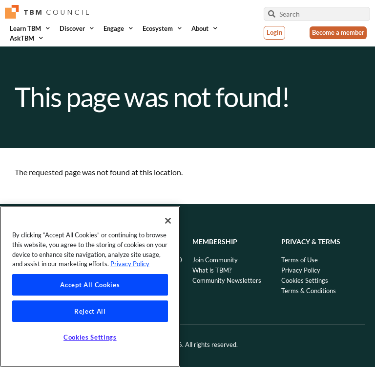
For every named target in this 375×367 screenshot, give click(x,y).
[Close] (168, 220)
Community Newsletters (226, 280)
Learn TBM (30, 28)
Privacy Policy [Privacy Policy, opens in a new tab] (129, 264)
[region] (90, 286)
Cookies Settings (304, 280)
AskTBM (26, 38)
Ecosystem (162, 28)
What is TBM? (211, 270)
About (204, 28)
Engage (118, 28)
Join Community (215, 260)
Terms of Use (299, 260)
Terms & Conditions (308, 291)
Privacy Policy (300, 270)
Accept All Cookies (90, 285)
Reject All (90, 311)
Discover (77, 28)
